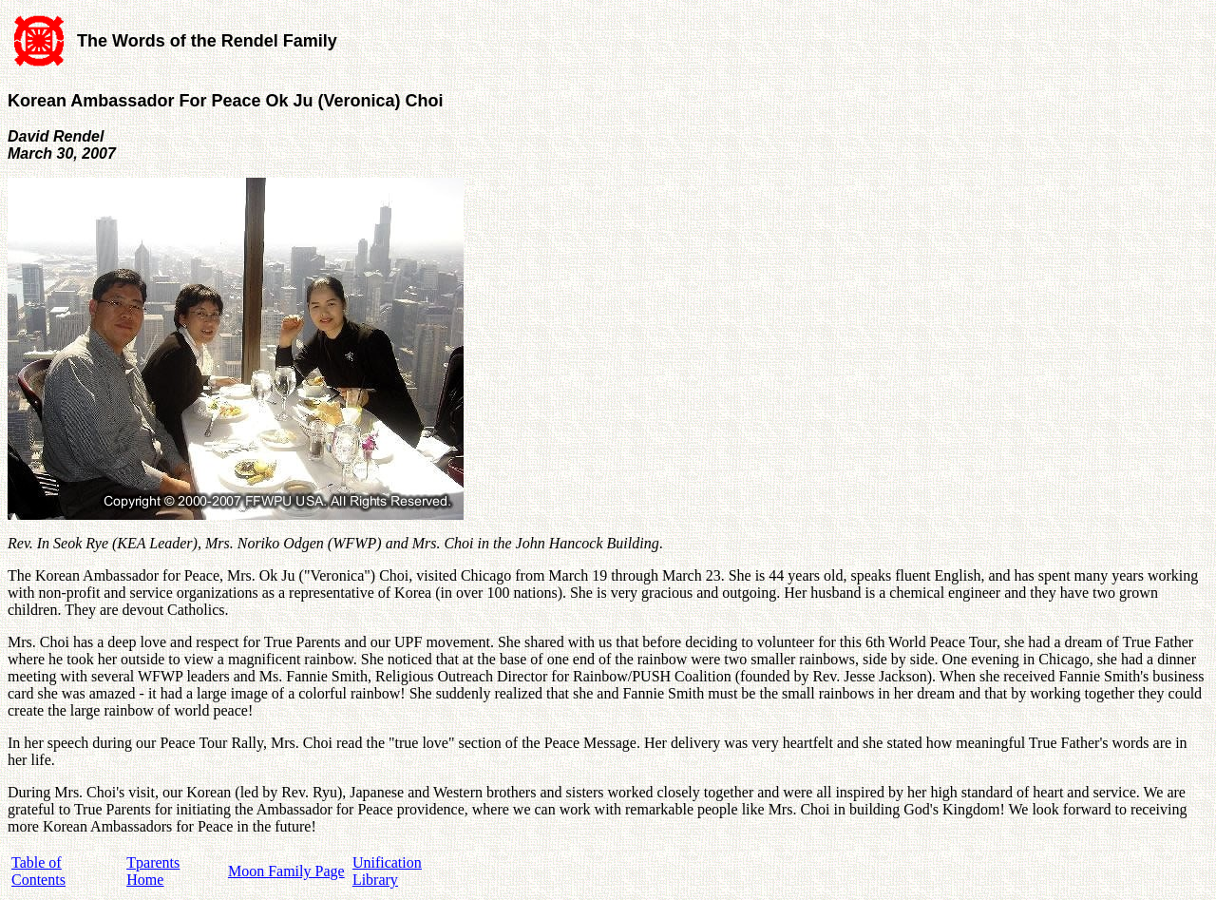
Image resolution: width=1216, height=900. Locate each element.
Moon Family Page (286, 871)
